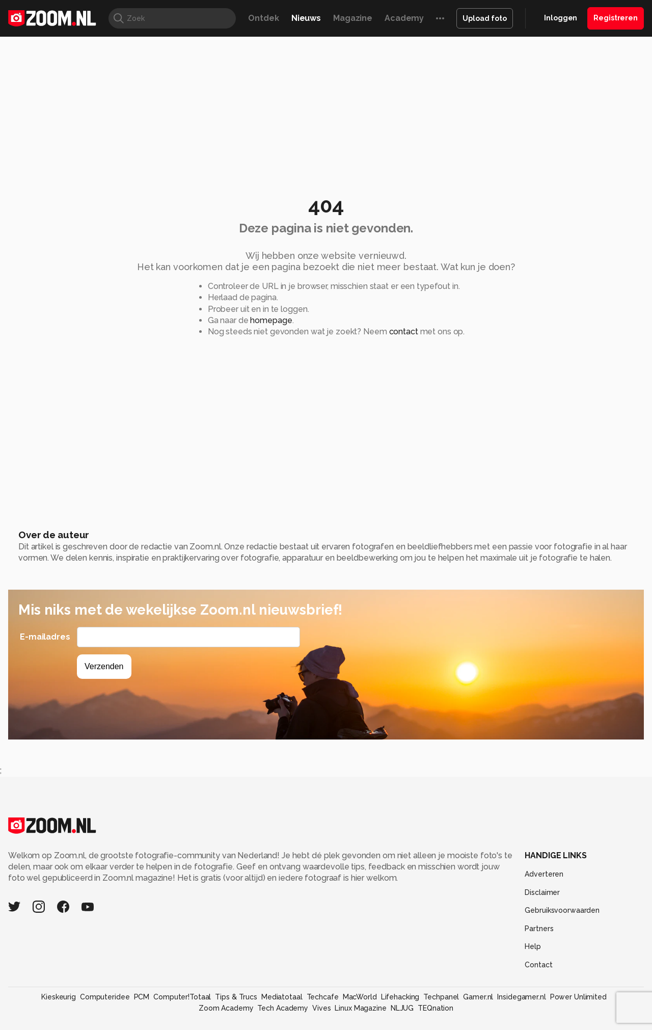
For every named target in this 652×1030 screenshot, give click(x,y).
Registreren (615, 18)
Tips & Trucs (236, 997)
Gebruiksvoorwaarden (562, 910)
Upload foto (485, 18)
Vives (321, 1008)
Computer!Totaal (182, 997)
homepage (271, 320)
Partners (539, 929)
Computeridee (105, 997)
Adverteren (544, 874)
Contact (538, 965)
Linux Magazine (360, 1008)
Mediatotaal (282, 997)
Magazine (352, 18)
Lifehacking (400, 997)
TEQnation (435, 1008)
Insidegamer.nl (521, 997)
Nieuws (306, 18)
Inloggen (560, 18)
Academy (404, 18)
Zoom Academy (226, 1008)
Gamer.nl (478, 997)
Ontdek (263, 18)
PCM (142, 997)
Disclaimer (542, 892)
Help (533, 946)
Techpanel (441, 997)
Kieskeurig (58, 997)
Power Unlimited (578, 997)
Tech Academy (282, 1008)
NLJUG (402, 1008)
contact (403, 331)
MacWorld (360, 997)
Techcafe (323, 997)
